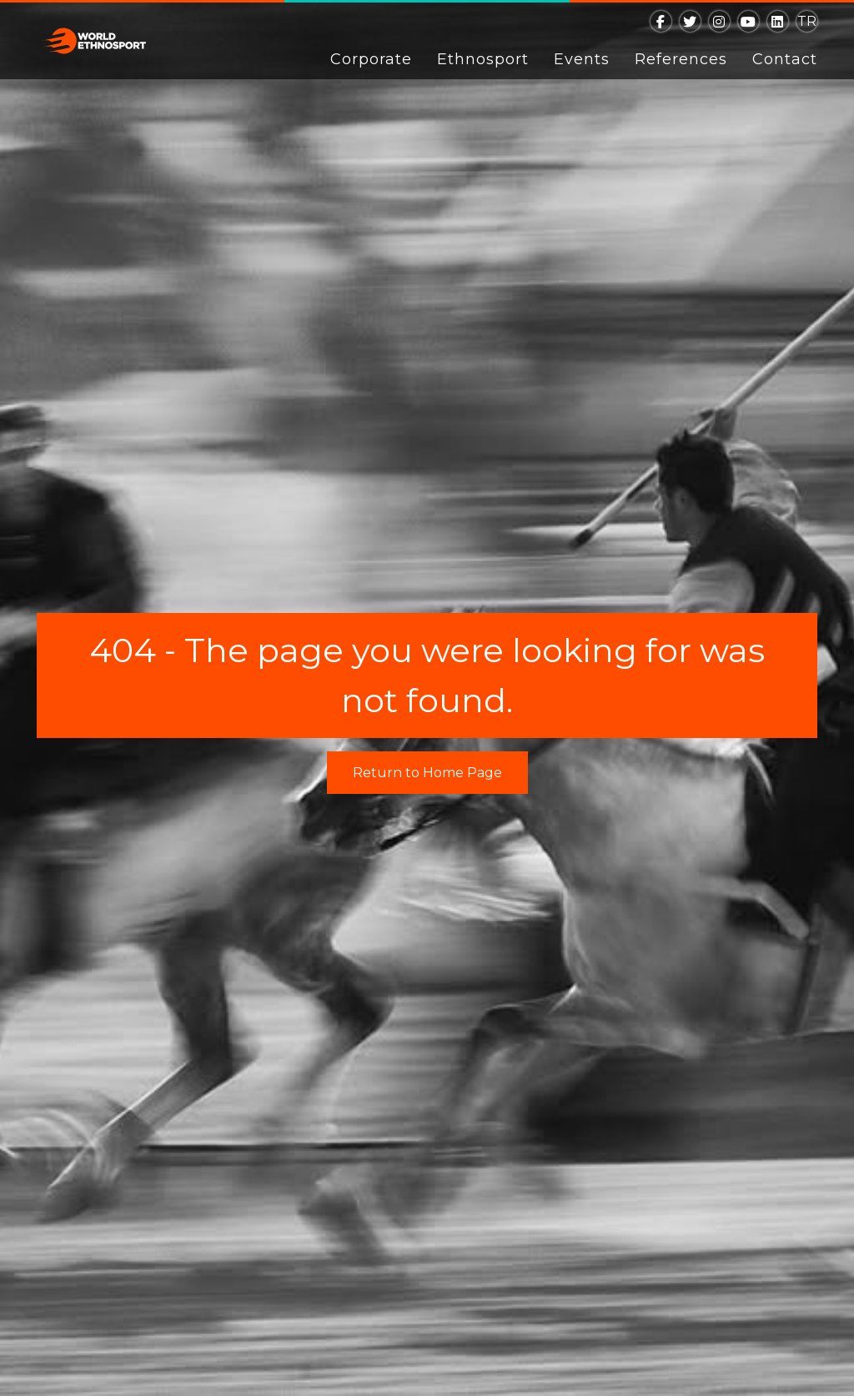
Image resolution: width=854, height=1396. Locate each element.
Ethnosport (483, 59)
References (681, 59)
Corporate (371, 59)
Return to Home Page (427, 773)
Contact (784, 59)
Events (582, 59)
